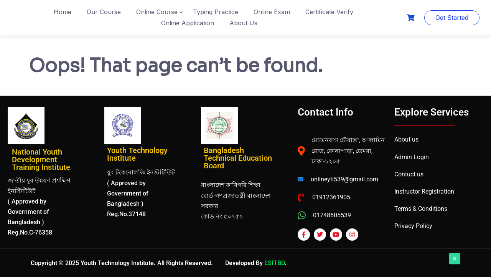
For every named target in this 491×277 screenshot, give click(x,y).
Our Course (104, 12)
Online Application (187, 23)
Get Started (451, 17)
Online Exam (272, 12)
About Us (243, 23)
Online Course (157, 12)
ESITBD (274, 263)
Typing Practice (215, 12)
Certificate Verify (329, 12)
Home (62, 12)
